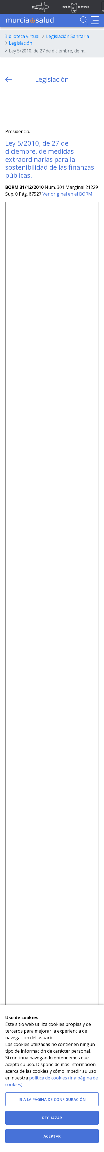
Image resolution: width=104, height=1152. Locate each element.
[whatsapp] (31, 106)
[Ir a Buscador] (84, 20)
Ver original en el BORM (67, 194)
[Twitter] (9, 106)
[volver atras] (8, 79)
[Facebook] (20, 106)
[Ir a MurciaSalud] (29, 20)
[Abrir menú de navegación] (95, 20)
